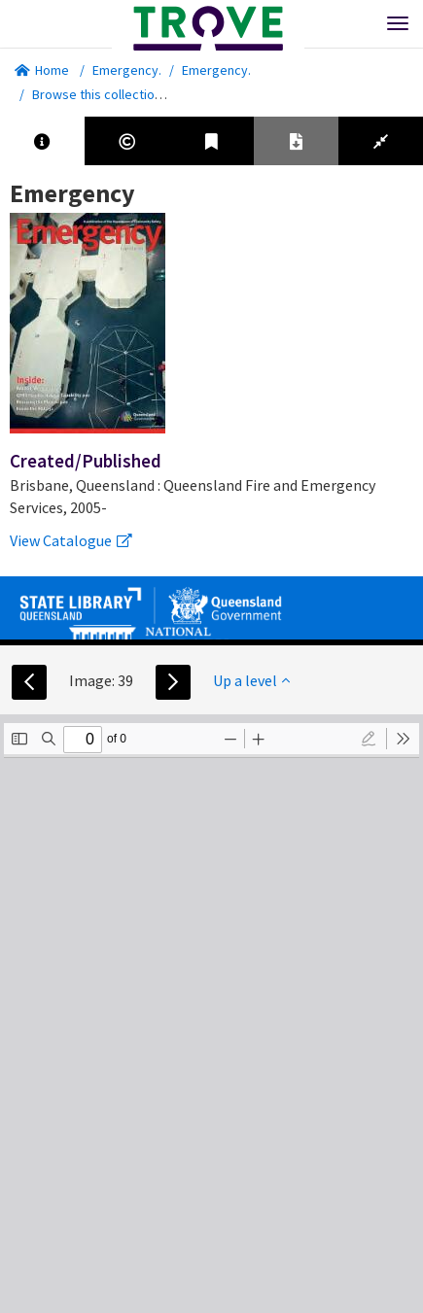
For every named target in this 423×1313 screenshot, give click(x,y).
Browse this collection (103, 94)
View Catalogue (71, 540)
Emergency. (126, 70)
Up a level (251, 680)
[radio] (368, 738)
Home (42, 70)
